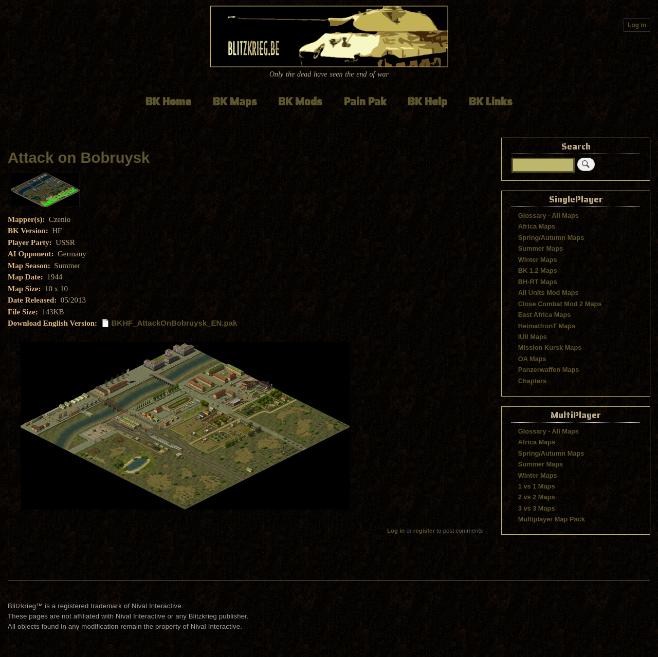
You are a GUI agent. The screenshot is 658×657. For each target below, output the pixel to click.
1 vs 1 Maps (536, 486)
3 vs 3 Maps (536, 508)
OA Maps (532, 359)
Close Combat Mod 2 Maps (560, 304)
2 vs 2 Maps (536, 497)
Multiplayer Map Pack (551, 519)
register (424, 531)
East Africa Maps (544, 314)
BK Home (168, 101)
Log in (637, 25)
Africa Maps (536, 226)
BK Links (491, 101)
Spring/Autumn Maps (551, 237)
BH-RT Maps (537, 282)
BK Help (427, 101)
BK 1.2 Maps (537, 270)
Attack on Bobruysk (79, 157)
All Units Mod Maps (548, 292)
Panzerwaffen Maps (548, 369)
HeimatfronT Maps (547, 326)
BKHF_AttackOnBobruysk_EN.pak (174, 322)
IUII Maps (532, 337)
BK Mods (300, 101)
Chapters (532, 381)
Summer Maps (540, 248)
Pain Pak (365, 101)
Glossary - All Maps (548, 215)
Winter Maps (537, 260)
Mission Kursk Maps (550, 347)
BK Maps (235, 101)
